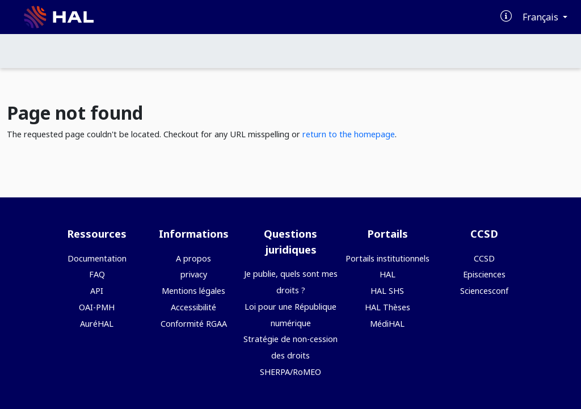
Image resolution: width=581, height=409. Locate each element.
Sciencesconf (484, 290)
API (96, 290)
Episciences (484, 274)
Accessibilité (193, 307)
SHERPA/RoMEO (290, 371)
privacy (193, 274)
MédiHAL (387, 323)
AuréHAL (96, 323)
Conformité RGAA (194, 323)
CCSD (484, 258)
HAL (387, 274)
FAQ (97, 274)
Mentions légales (193, 290)
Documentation (97, 258)
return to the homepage (348, 134)
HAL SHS (387, 290)
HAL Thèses (387, 307)
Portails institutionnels (388, 258)
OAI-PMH (97, 307)
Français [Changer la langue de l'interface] (542, 17)
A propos (193, 258)
